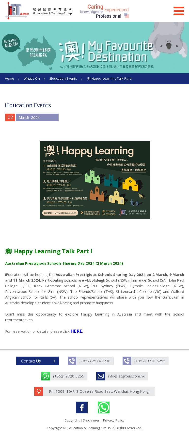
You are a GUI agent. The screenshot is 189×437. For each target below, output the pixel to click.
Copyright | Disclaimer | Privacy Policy (94, 420)
